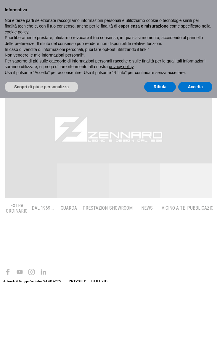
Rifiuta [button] (160, 86)
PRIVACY (77, 281)
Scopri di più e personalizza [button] (41, 86)
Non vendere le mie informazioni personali (43, 55)
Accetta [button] (195, 86)
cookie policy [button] (16, 32)
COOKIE (99, 281)
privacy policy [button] (121, 66)
